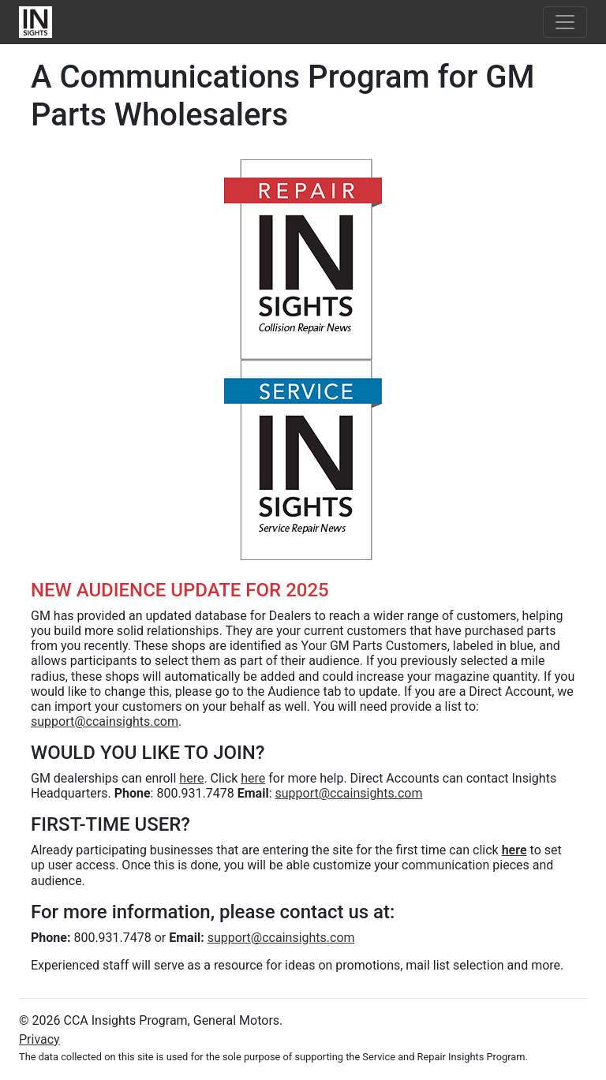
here (191, 778)
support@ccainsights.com (104, 721)
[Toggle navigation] (565, 22)
